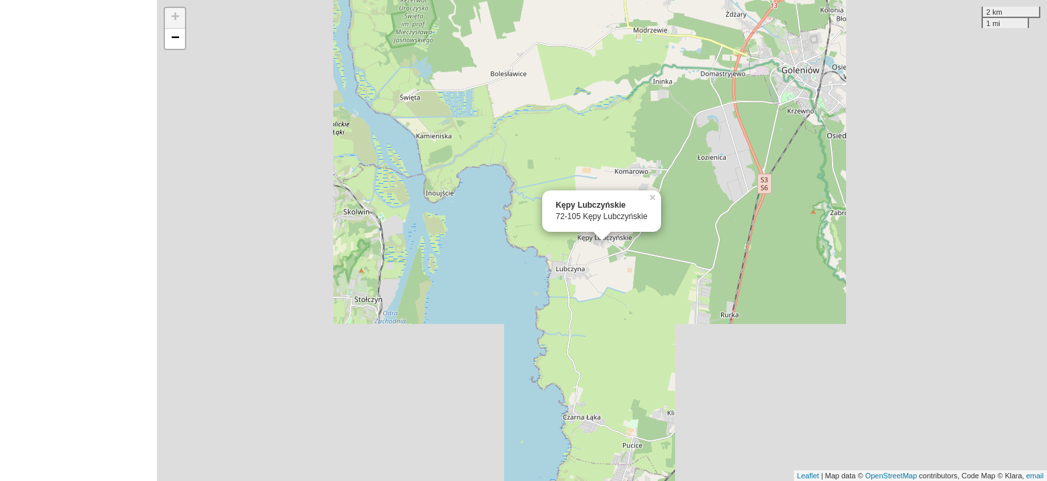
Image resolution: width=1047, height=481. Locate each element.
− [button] (175, 39)
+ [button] (175, 18)
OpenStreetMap (891, 476)
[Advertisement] (78, 240)
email (1035, 476)
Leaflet (808, 476)
